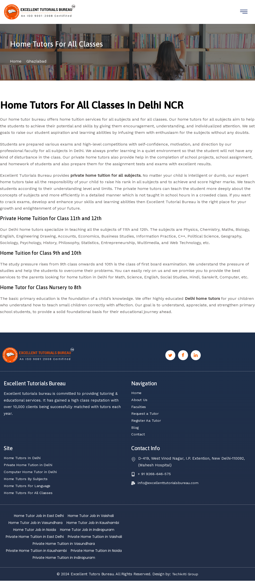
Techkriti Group (185, 578)
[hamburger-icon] (243, 12)
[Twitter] (170, 359)
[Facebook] (183, 359)
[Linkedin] (196, 359)
